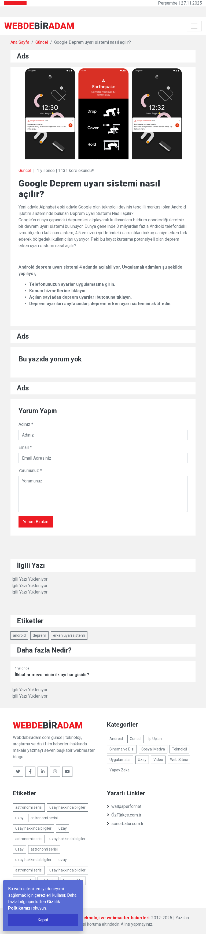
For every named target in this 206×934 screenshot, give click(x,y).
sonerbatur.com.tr (125, 823)
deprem (39, 635)
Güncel (41, 42)
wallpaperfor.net (124, 806)
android (19, 635)
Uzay (142, 759)
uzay (19, 818)
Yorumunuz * (30, 470)
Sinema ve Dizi (121, 749)
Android (116, 739)
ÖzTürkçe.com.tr (124, 815)
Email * (25, 447)
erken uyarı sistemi (69, 635)
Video (158, 759)
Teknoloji (179, 749)
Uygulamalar (120, 759)
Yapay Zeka (119, 770)
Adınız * (26, 424)
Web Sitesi (179, 759)
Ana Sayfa (19, 42)
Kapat (43, 919)
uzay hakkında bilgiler (67, 807)
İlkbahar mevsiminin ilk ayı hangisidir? (52, 674)
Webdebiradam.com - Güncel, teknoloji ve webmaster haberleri (85, 917)
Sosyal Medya (153, 749)
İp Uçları (155, 739)
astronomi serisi (28, 807)
